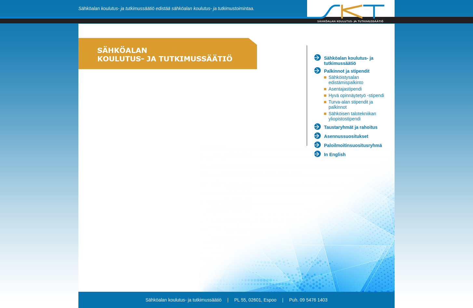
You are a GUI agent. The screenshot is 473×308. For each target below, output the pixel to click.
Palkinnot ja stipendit (347, 71)
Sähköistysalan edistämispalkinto (346, 80)
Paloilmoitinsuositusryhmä (353, 145)
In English (335, 154)
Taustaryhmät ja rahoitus (351, 127)
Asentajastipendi (345, 89)
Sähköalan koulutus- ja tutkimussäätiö (348, 60)
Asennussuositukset (346, 136)
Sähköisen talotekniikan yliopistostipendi (352, 116)
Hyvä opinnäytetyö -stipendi (356, 95)
